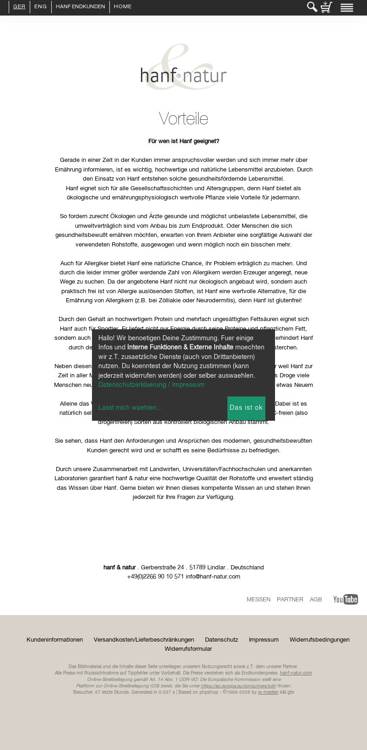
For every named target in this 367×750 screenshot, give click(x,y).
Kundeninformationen (55, 640)
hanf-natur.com (296, 673)
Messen (258, 600)
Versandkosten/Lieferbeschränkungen (144, 640)
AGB (316, 600)
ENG (40, 7)
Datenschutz (221, 640)
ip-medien (268, 692)
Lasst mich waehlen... (130, 408)
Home (123, 7)
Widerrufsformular (188, 649)
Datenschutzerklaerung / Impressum (151, 385)
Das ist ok (246, 408)
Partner (290, 600)
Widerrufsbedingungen (320, 640)
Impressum (264, 640)
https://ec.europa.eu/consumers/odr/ (238, 686)
